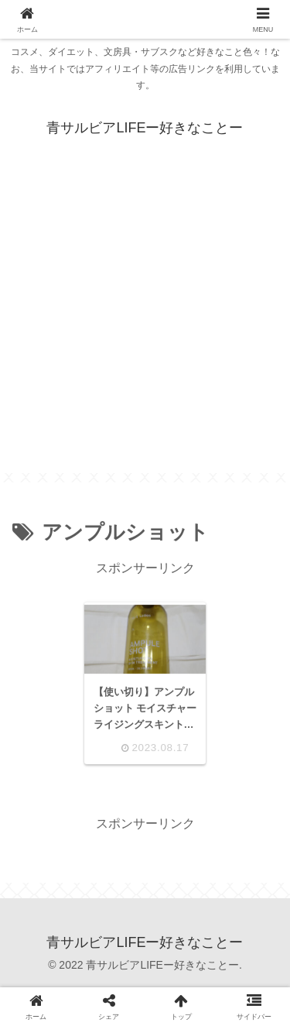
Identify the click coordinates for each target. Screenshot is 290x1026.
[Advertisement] (145, 328)
